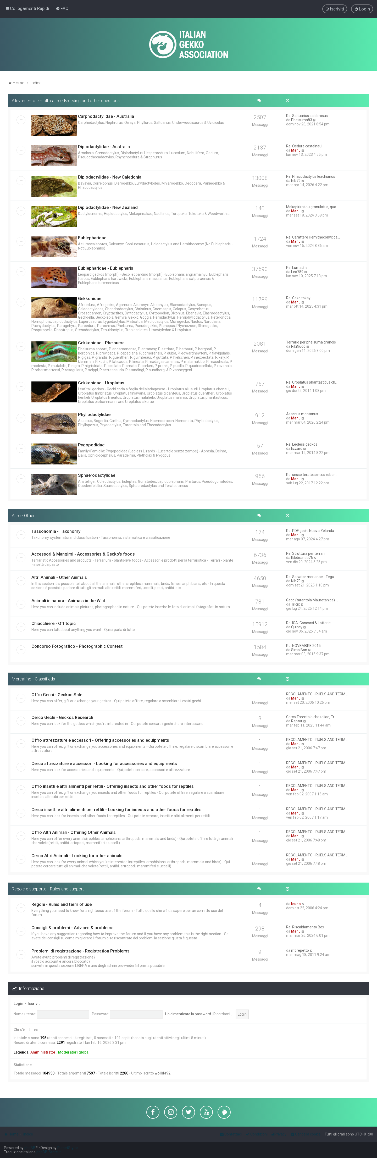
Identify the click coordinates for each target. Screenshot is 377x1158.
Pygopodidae (91, 444)
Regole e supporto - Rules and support (48, 888)
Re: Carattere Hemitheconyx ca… (313, 237)
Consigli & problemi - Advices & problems (72, 927)
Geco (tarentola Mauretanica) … (312, 599)
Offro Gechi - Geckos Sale (56, 694)
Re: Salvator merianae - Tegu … (311, 576)
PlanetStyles (67, 1148)
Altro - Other (23, 515)
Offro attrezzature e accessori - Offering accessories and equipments (100, 739)
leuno (296, 903)
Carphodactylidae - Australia (106, 116)
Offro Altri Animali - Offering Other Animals (73, 831)
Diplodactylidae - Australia (104, 146)
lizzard (296, 448)
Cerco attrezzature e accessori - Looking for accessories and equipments (104, 763)
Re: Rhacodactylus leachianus (310, 176)
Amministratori (43, 1052)
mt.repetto (300, 950)
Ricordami (223, 1014)
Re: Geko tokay (298, 298)
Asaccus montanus (302, 414)
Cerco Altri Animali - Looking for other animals (77, 855)
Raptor (296, 720)
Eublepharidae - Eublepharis (105, 267)
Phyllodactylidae (94, 414)
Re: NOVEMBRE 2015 (303, 645)
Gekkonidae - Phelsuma (101, 342)
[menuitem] (62, 8)
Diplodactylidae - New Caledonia (109, 176)
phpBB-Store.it (48, 1152)
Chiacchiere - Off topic (53, 622)
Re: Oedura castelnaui (304, 146)
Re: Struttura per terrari (305, 553)
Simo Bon (299, 649)
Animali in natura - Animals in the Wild (68, 600)
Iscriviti (34, 1003)
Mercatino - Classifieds (33, 678)
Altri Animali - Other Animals (59, 576)
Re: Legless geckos (301, 444)
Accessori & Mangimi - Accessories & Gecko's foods (83, 553)
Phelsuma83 (301, 120)
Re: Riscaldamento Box (305, 927)
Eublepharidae (92, 237)
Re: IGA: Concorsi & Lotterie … (310, 622)
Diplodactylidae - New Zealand (108, 207)
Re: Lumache (297, 267)
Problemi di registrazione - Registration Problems (80, 950)
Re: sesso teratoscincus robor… (311, 474)
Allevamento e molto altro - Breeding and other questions (66, 100)
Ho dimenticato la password (188, 1014)
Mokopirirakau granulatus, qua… (312, 206)
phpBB (29, 1148)
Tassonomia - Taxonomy (55, 530)
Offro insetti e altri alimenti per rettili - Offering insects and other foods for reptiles (112, 785)
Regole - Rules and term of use (61, 904)
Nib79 (296, 180)
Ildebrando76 (302, 557)
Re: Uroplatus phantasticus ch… (311, 382)
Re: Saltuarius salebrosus (307, 115)
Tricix (295, 604)
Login (18, 1003)
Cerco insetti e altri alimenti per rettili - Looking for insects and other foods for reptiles (116, 809)
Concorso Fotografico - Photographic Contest (77, 645)
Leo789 (297, 271)
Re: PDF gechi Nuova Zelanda (310, 530)
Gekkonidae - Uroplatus (101, 382)
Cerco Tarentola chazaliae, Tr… (311, 716)
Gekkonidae (89, 298)
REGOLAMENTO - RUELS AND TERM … (317, 693)
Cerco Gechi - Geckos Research (62, 716)
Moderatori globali (74, 1052)
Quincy (296, 626)
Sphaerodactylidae (96, 475)
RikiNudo (298, 346)
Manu (296, 150)
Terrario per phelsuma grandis (311, 342)
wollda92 (162, 1073)
